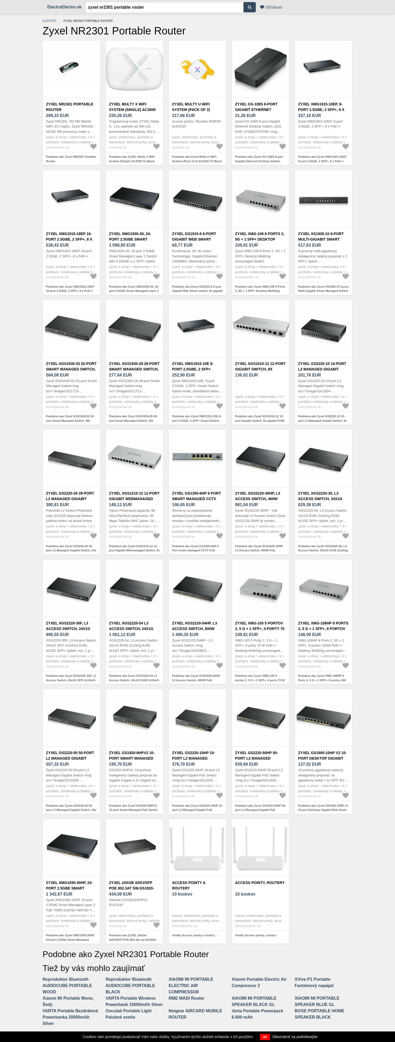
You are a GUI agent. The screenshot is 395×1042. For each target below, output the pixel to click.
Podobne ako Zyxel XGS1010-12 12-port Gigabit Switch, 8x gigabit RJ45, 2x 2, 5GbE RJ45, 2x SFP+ (260, 420)
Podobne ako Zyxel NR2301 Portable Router (71, 159)
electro (49, 20)
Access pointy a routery (188, 885)
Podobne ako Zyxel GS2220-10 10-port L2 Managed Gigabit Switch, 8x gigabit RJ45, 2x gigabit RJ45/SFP (322, 420)
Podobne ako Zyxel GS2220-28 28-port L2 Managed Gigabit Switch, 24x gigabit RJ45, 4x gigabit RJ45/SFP (71, 550)
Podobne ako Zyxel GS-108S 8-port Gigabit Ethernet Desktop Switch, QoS (259, 161)
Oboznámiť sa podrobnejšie (295, 1037)
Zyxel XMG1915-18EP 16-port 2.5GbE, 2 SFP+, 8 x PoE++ (69, 239)
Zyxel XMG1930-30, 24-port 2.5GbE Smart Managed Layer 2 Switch (134, 239)
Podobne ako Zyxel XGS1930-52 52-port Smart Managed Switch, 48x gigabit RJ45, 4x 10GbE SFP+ (70, 420)
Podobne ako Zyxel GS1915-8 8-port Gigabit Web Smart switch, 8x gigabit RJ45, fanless (197, 291)
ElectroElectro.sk (64, 7)
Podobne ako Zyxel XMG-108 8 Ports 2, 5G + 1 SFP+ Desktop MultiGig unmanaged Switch (260, 291)
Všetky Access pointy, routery (255, 935)
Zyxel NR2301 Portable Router (69, 107)
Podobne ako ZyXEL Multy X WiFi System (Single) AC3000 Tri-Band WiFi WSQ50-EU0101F (132, 161)
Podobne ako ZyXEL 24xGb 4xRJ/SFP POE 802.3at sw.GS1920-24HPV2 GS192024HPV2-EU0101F (133, 940)
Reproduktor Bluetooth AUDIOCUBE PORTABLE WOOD (67, 985)
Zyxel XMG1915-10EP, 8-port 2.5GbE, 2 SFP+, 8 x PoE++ (321, 109)
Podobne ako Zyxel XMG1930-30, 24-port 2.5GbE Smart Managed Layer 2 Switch (134, 291)
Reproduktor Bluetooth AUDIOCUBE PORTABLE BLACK (130, 985)
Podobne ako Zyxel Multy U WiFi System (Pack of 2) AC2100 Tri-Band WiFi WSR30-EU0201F (197, 161)
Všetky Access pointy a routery (193, 935)
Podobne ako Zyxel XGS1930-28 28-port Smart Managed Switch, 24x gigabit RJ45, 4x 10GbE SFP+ (133, 420)
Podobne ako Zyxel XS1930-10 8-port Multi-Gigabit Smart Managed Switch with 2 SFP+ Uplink (323, 291)
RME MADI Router (187, 998)
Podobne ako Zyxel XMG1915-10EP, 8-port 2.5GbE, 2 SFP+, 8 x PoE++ (322, 159)
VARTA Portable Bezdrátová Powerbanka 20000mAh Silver (70, 1017)
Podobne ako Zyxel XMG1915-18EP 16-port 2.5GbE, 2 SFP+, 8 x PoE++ (70, 289)
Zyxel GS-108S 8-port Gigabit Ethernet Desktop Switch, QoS (256, 109)
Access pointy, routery (260, 883)
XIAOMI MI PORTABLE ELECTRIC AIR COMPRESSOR (191, 985)
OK (265, 1037)
